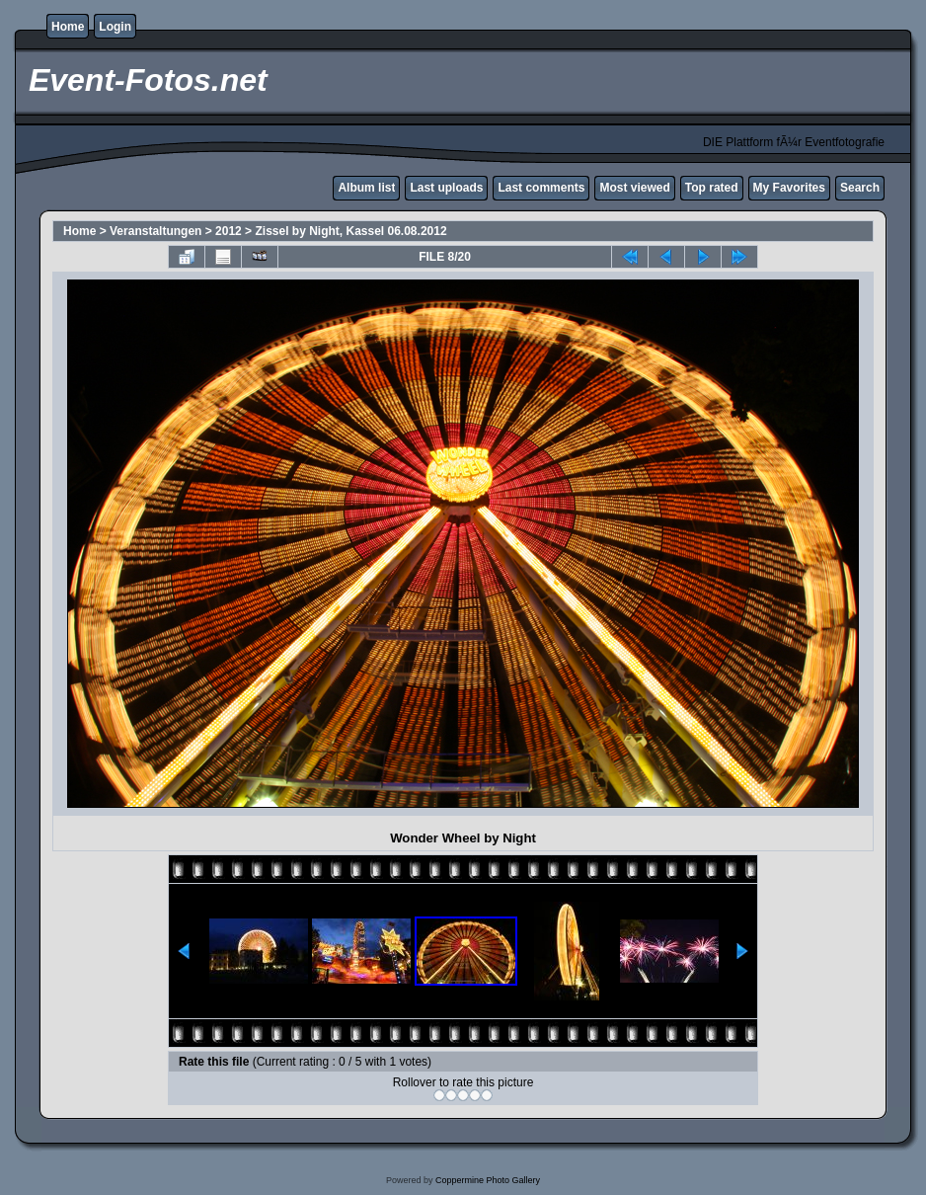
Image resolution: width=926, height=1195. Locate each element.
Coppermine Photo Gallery (487, 1180)
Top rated (711, 188)
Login (115, 27)
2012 (228, 231)
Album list (366, 188)
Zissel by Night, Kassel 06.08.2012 (350, 231)
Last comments (541, 188)
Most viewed (634, 188)
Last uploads (446, 188)
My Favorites (789, 188)
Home (67, 27)
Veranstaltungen (157, 231)
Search (860, 188)
